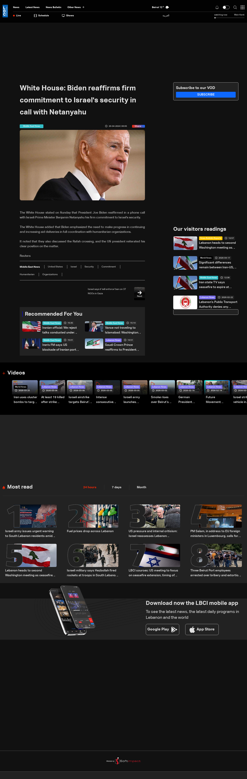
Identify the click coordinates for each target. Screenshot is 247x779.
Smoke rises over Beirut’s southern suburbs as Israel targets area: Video (160, 400)
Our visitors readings (200, 229)
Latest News (33, 7)
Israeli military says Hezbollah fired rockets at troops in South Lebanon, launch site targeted (92, 573)
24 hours (89, 487)
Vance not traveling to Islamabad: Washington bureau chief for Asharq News (121, 330)
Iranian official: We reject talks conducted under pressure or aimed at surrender (59, 330)
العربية (166, 15)
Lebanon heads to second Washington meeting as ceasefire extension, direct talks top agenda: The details (218, 246)
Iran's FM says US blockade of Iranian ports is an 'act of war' (60, 348)
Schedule (41, 15)
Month (141, 487)
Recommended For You (55, 314)
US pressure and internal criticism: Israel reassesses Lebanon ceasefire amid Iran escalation (153, 534)
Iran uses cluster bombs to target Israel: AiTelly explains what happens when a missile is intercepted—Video (25, 400)
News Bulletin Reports (210, 238)
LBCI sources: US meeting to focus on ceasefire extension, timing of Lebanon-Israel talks (153, 573)
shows (68, 15)
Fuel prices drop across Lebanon (90, 531)
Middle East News (52, 323)
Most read (20, 487)
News (16, 7)
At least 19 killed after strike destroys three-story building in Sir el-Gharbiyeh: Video (52, 400)
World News (205, 258)
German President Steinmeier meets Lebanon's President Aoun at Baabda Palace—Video (189, 400)
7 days (116, 487)
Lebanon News (113, 340)
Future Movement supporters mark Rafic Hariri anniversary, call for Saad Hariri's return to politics (218, 400)
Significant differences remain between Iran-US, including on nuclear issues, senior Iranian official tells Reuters (218, 265)
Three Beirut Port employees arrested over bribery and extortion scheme (215, 573)
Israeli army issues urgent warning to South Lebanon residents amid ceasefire (29, 534)
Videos (16, 373)
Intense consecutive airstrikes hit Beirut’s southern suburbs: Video (106, 400)
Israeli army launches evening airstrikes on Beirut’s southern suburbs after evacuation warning (133, 400)
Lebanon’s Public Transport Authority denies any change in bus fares (218, 305)
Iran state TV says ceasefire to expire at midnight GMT (214, 285)
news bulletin (53, 7)
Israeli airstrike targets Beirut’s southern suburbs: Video (80, 400)
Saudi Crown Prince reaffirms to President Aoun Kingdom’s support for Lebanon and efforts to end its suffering (122, 348)
